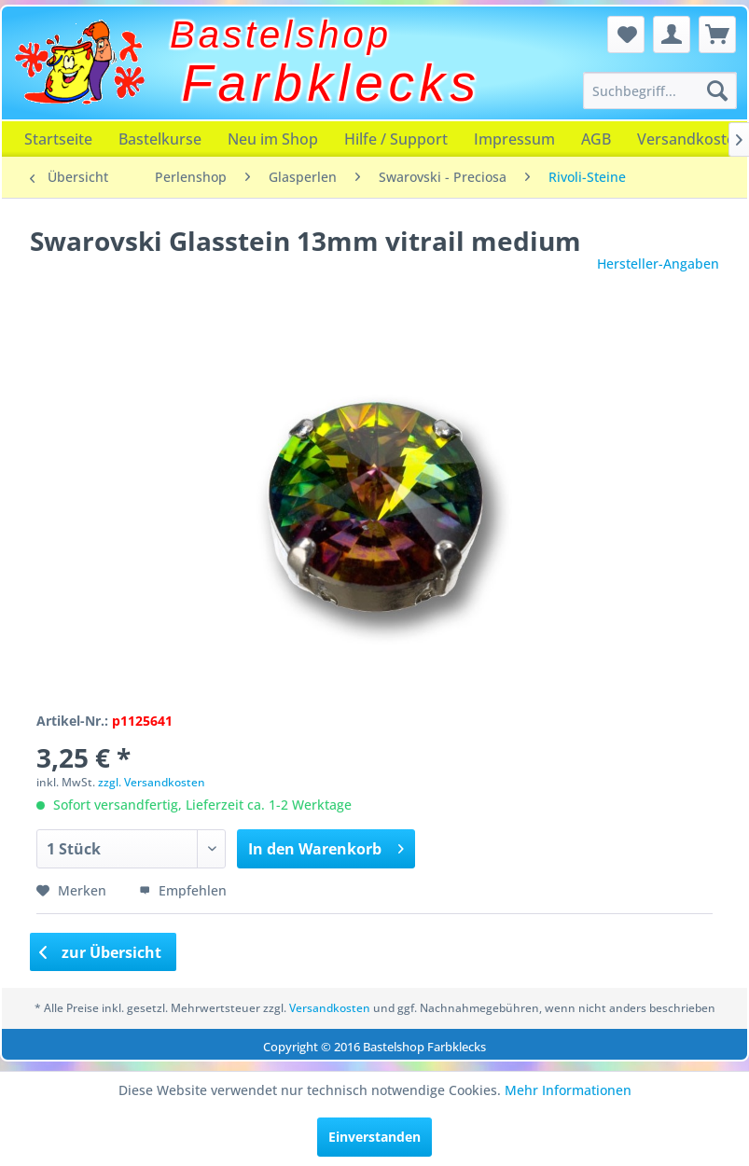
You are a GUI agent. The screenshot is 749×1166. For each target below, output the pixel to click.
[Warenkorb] (717, 34)
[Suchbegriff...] (660, 90)
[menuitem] (660, 90)
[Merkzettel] (626, 34)
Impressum (514, 139)
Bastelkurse (159, 139)
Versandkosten (329, 1008)
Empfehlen (183, 890)
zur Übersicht (100, 952)
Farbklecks (331, 83)
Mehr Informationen (568, 1090)
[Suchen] (717, 90)
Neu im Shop (273, 139)
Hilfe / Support (396, 139)
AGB (596, 139)
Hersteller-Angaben (658, 263)
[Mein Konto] (671, 34)
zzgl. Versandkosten (151, 782)
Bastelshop (281, 34)
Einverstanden (374, 1136)
